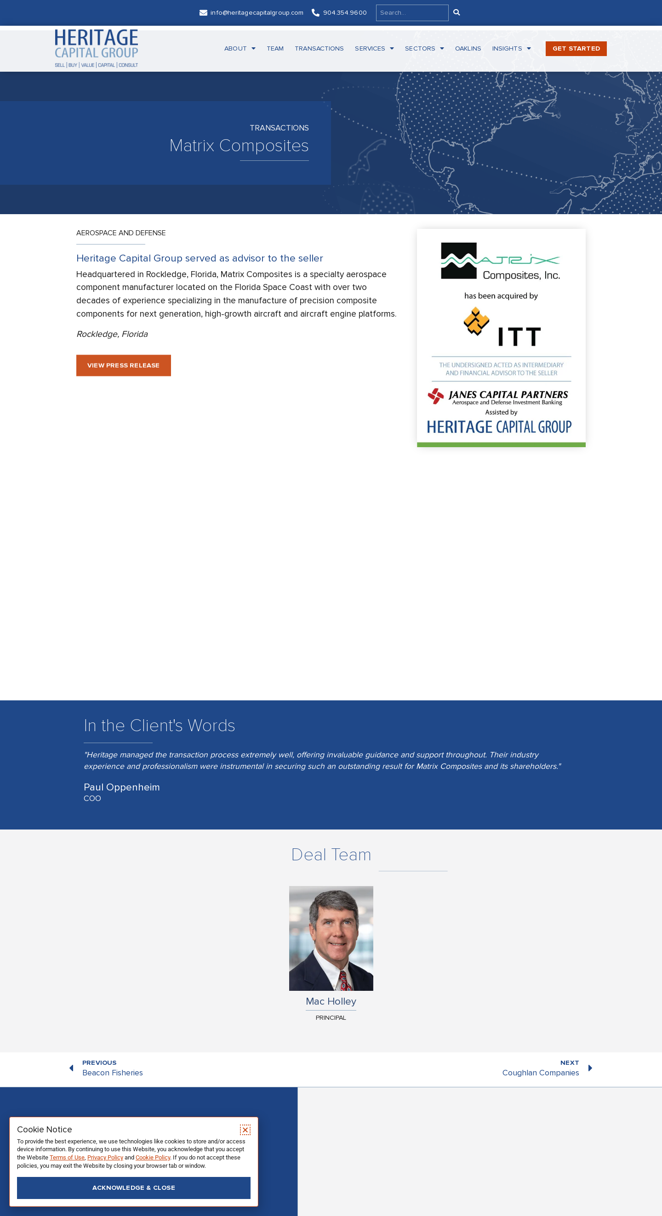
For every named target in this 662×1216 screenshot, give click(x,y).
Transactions (319, 48)
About (240, 48)
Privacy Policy (105, 1157)
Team (275, 48)
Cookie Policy (153, 1157)
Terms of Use (67, 1157)
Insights (511, 48)
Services (374, 48)
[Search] (456, 13)
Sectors (424, 48)
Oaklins (468, 48)
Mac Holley (331, 1001)
